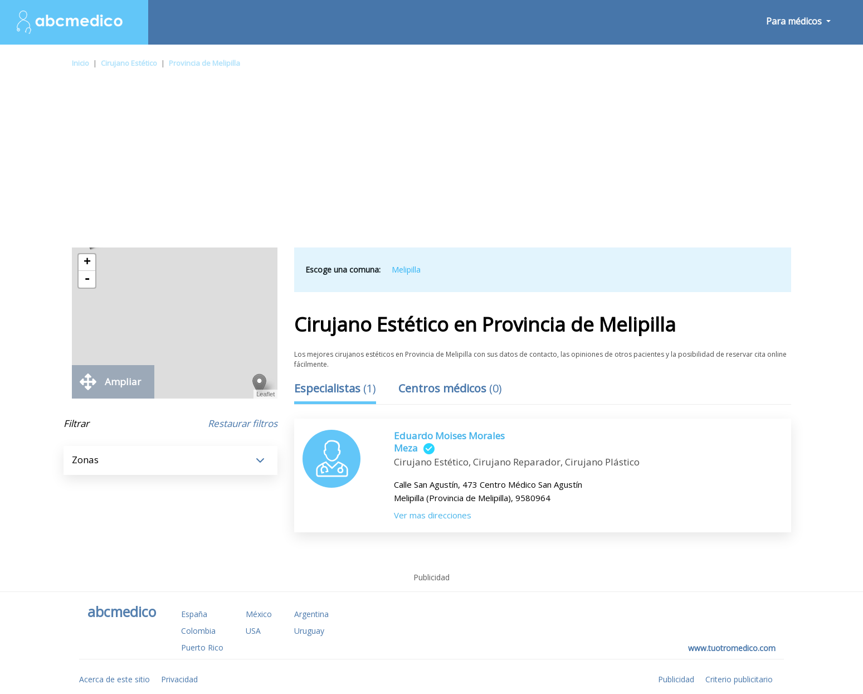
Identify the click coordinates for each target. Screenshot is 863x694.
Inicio (80, 63)
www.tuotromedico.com (732, 648)
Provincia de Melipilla (204, 63)
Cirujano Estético (129, 63)
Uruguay (309, 630)
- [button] (87, 279)
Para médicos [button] (795, 21)
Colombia (198, 630)
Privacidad (179, 679)
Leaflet (265, 394)
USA (253, 630)
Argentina (311, 614)
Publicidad (676, 679)
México (259, 614)
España (194, 614)
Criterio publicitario (739, 679)
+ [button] (87, 262)
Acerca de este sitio (114, 679)
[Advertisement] (431, 164)
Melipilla (406, 269)
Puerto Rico (202, 647)
